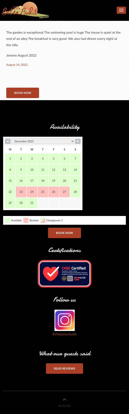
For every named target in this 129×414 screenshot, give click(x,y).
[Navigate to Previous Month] (7, 141)
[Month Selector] (42, 141)
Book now (22, 93)
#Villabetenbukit (64, 334)
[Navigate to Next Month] (78, 141)
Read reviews (64, 368)
